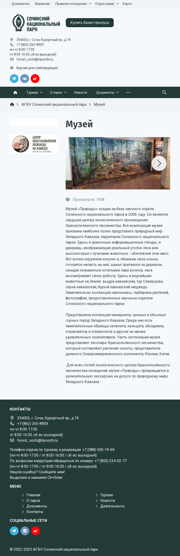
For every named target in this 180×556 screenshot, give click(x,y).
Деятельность (112, 506)
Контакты (35, 512)
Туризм (106, 495)
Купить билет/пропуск (89, 22)
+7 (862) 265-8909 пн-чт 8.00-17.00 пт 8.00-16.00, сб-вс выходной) (33, 49)
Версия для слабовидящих (37, 68)
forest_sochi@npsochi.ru (35, 59)
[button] (159, 163)
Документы (37, 506)
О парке (33, 500)
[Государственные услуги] (34, 144)
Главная (33, 495)
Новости (107, 500)
